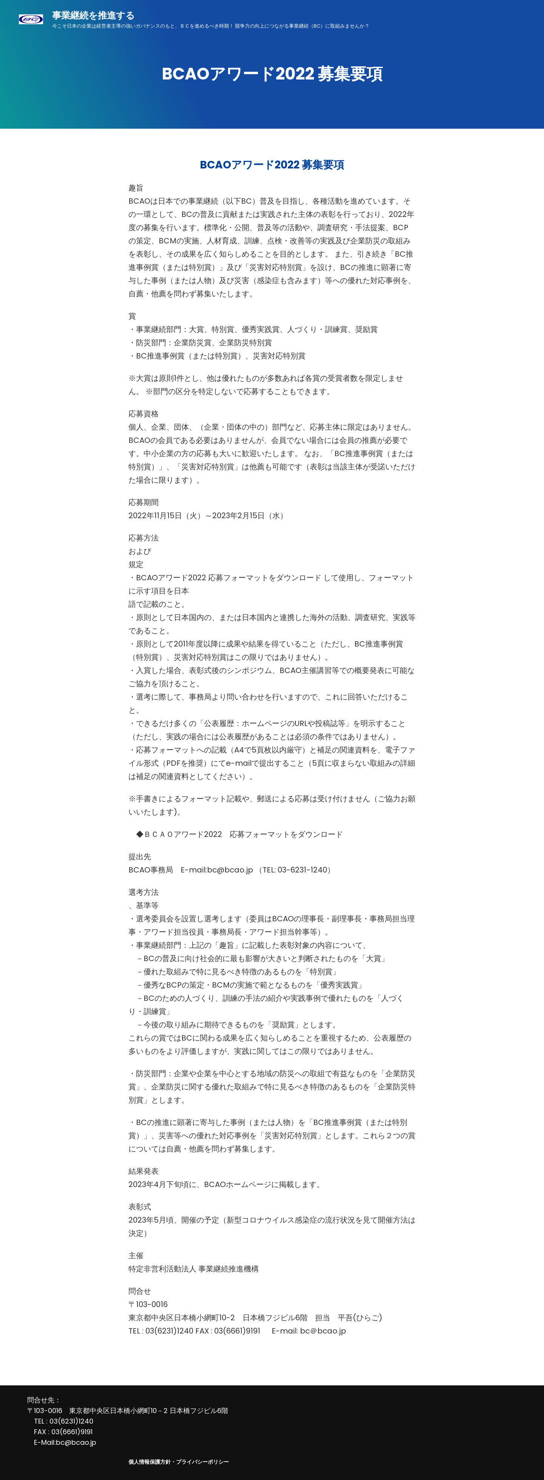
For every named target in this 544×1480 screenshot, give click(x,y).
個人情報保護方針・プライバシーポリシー (178, 1462)
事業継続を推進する (93, 15)
